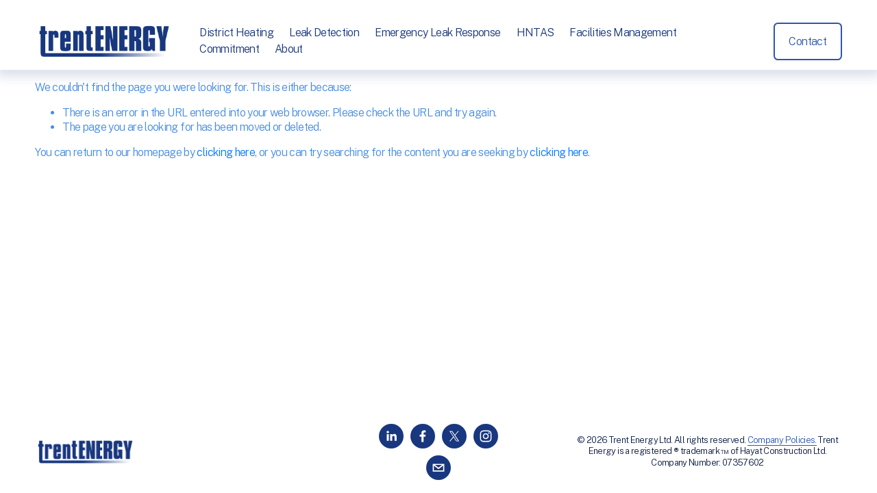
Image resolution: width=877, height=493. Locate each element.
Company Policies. (782, 440)
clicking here (226, 152)
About (289, 48)
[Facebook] (422, 436)
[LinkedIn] (391, 436)
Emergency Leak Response (437, 32)
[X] (454, 436)
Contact (807, 41)
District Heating (236, 32)
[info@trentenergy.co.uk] (438, 467)
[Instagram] (485, 436)
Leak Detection (324, 32)
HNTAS (535, 32)
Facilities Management (622, 32)
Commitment (229, 48)
